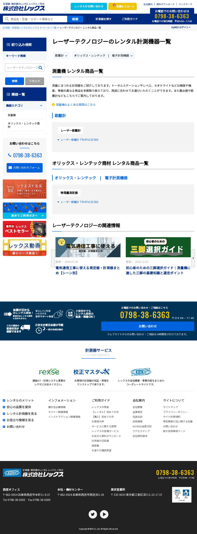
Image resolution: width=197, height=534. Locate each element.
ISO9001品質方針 (142, 426)
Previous (53, 258)
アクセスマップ (141, 431)
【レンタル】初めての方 (105, 412)
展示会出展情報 (57, 407)
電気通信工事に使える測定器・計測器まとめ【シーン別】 (88, 270)
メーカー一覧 (49, 27)
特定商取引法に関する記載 (178, 421)
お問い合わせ (148, 326)
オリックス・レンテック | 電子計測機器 (101, 55)
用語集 (95, 445)
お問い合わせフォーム (26, 167)
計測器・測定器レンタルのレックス (21, 27)
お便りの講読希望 (101, 450)
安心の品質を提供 (19, 407)
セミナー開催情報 (58, 412)
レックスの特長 (100, 407)
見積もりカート (124, 6)
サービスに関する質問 (104, 426)
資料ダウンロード (165, 4)
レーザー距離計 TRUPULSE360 (79, 139)
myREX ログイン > (180, 27)
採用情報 (137, 421)
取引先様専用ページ (174, 431)
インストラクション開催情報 (64, 416)
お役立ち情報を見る (20, 420)
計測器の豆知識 (100, 440)
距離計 (59, 55)
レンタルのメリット (20, 400)
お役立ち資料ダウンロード (106, 436)
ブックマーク (185, 4)
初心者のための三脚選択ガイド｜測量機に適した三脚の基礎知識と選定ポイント (158, 270)
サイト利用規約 (171, 416)
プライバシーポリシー (175, 412)
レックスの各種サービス (105, 431)
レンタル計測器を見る (22, 414)
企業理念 (137, 412)
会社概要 (137, 407)
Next (193, 258)
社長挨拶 (137, 416)
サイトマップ (170, 407)
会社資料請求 (140, 436)
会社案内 (147, 4)
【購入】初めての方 (103, 416)
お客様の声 (98, 421)
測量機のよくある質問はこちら (76, 104)
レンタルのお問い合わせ (88, 6)
